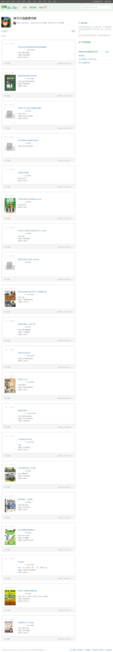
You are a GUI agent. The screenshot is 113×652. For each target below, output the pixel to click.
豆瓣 (2, 1)
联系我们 (88, 650)
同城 (29, 1)
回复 (8, 63)
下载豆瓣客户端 (97, 1)
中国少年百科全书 (24, 353)
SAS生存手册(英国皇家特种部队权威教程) (32, 47)
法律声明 (95, 650)
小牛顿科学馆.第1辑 (25, 439)
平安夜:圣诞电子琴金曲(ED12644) (29, 199)
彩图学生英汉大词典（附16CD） (29, 259)
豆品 (55, 1)
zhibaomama (25, 23)
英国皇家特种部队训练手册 (27, 76)
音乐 (18, 1)
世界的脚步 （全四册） (26, 499)
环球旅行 (21, 562)
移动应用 (109, 650)
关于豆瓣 (73, 650)
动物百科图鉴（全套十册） (27, 324)
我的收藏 (81, 55)
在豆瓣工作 (80, 650)
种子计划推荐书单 (84, 62)
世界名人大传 (22, 379)
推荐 (73, 31)
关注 (5, 31)
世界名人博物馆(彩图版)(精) (27, 591)
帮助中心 (102, 650)
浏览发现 (33, 7)
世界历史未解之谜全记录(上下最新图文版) (32, 292)
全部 (4, 36)
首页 (25, 7)
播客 (24, 1)
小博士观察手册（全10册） (27, 468)
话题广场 (42, 7)
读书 (8, 1)
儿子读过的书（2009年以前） (88, 59)
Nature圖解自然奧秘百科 (26, 530)
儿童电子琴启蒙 (23, 173)
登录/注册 (107, 1)
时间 (49, 1)
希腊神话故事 (22, 410)
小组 (34, 1)
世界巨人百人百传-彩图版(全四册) (29, 108)
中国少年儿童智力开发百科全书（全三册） (32, 231)
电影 (13, 1)
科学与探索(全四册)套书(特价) (28, 140)
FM (45, 1)
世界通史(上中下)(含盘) (26, 622)
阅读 (39, 1)
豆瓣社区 (11, 7)
